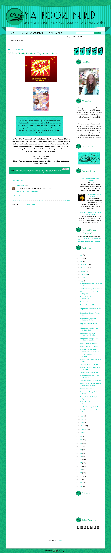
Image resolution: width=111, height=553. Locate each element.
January (83, 433)
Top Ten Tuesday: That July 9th (90, 381)
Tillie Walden (50, 172)
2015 (80, 463)
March (83, 426)
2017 (80, 456)
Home (13, 33)
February (84, 429)
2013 (80, 470)
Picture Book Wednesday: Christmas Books (88, 319)
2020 (81, 446)
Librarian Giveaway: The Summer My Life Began (91, 213)
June (82, 416)
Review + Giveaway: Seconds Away (94, 195)
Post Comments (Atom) (28, 204)
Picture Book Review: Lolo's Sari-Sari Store (89, 376)
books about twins (20, 170)
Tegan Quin (42, 172)
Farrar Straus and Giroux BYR (35, 170)
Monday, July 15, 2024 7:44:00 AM (27, 191)
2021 (80, 443)
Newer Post (16, 200)
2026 (80, 255)
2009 (81, 483)
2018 (80, 453)
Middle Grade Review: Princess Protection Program (90, 385)
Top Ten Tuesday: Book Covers (90, 407)
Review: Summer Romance (89, 346)
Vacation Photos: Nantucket (89, 302)
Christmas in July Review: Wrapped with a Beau (88, 334)
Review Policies (74, 36)
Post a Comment (19, 196)
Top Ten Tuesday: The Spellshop (87, 355)
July (82, 281)
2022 (80, 440)
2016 (80, 460)
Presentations (55, 33)
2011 (80, 476)
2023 (80, 437)
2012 (80, 473)
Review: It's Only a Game (88, 343)
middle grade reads (16, 172)
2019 (80, 450)
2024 (81, 262)
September (84, 274)
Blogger (59, 540)
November (84, 268)
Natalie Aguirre (21, 185)
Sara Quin (25, 172)
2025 (80, 258)
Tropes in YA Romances (32, 33)
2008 (81, 486)
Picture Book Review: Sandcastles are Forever (89, 403)
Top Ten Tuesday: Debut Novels (91, 289)
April (82, 423)
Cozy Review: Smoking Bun (89, 373)
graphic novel (49, 170)
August (83, 278)
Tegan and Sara (33, 172)
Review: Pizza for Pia (87, 389)
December (84, 264)
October (84, 271)
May (82, 419)
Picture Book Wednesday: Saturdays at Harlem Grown (90, 350)
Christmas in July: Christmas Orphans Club (89, 329)
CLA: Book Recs (17, 40)
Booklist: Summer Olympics (89, 305)
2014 (80, 466)
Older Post (66, 200)
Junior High (57, 170)
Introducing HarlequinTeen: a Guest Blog (90, 179)
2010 (80, 479)
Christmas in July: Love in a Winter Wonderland (89, 339)
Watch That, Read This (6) (89, 364)
